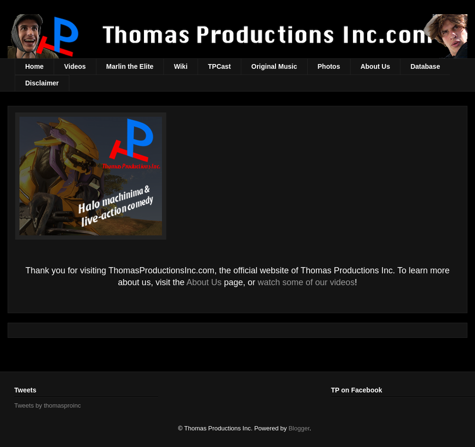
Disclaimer (42, 83)
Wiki (181, 66)
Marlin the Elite (130, 66)
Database (425, 66)
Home (34, 66)
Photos (329, 66)
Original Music (274, 66)
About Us (375, 66)
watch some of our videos (306, 282)
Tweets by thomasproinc (47, 405)
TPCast (219, 66)
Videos (75, 66)
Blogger (298, 428)
